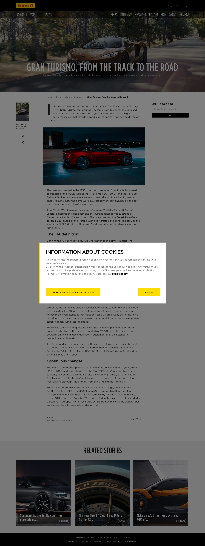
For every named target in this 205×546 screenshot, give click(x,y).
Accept (149, 292)
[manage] (73, 292)
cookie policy (120, 274)
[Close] (159, 249)
